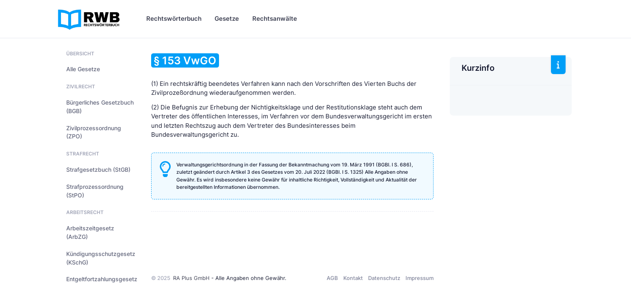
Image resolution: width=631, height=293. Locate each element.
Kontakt (353, 278)
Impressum (419, 278)
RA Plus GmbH (191, 278)
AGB (332, 278)
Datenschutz (384, 278)
